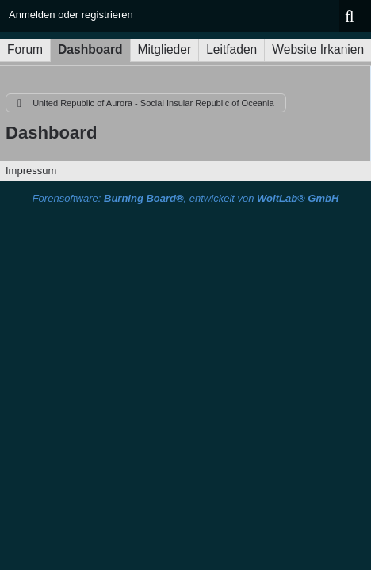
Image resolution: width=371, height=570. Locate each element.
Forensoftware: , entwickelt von (186, 198)
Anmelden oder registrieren (71, 15)
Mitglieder (165, 49)
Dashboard (90, 49)
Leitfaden (231, 49)
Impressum (31, 171)
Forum (25, 49)
